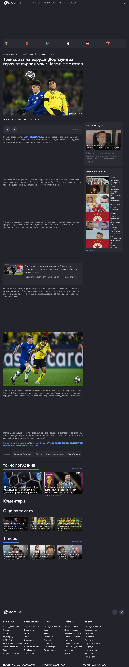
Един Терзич (74, 454)
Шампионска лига (55, 454)
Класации (89, 653)
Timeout (11, 538)
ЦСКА (5, 633)
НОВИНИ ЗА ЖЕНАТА (53, 664)
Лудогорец (8, 636)
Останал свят (29, 653)
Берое (6, 650)
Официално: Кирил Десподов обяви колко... (115, 209)
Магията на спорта (72, 633)
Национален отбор (11, 653)
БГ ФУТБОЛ (35, 3)
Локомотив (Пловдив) (12, 643)
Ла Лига (27, 633)
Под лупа (89, 640)
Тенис (46, 633)
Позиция (89, 633)
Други (67, 653)
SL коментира (91, 630)
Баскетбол (48, 640)
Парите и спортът (93, 643)
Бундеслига (29, 640)
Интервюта (90, 657)
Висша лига (29, 630)
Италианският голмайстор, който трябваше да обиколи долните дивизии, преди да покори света (21, 490)
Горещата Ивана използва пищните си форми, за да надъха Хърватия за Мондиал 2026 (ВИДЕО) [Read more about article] (15, 556)
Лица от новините (72, 630)
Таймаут (72, 3)
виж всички (90, 250)
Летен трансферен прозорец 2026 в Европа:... (115, 191)
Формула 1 (48, 643)
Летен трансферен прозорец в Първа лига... (115, 182)
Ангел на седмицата (73, 647)
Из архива (89, 636)
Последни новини (11, 626)
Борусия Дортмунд (33, 137)
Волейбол (48, 636)
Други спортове (51, 650)
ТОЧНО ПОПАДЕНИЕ (19, 465)
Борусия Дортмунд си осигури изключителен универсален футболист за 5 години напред (69, 528)
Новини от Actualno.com (19, 664)
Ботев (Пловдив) (10, 647)
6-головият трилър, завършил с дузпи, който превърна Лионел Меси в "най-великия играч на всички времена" (61, 491)
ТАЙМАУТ (69, 621)
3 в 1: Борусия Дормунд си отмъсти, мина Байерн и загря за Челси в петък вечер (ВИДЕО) (42, 528)
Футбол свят (50, 3)
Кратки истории (92, 650)
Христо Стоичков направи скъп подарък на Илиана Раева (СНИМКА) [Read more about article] (69, 555)
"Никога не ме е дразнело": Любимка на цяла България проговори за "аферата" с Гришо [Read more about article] (41, 556)
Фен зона (68, 650)
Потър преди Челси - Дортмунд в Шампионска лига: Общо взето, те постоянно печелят (14, 528)
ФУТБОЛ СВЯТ (31, 621)
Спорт (62, 3)
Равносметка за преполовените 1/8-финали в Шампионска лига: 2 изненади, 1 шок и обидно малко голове (51, 269)
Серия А (27, 636)
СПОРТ (48, 621)
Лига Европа (29, 650)
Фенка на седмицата (73, 643)
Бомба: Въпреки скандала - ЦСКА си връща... (114, 218)
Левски (6, 630)
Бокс (46, 630)
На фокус (89, 647)
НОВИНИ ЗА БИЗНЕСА (93, 664)
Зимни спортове (51, 647)
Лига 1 (26, 643)
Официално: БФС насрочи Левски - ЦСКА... (115, 227)
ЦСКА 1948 (7, 640)
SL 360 (89, 621)
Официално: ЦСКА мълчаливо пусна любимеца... (115, 200)
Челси (39, 454)
